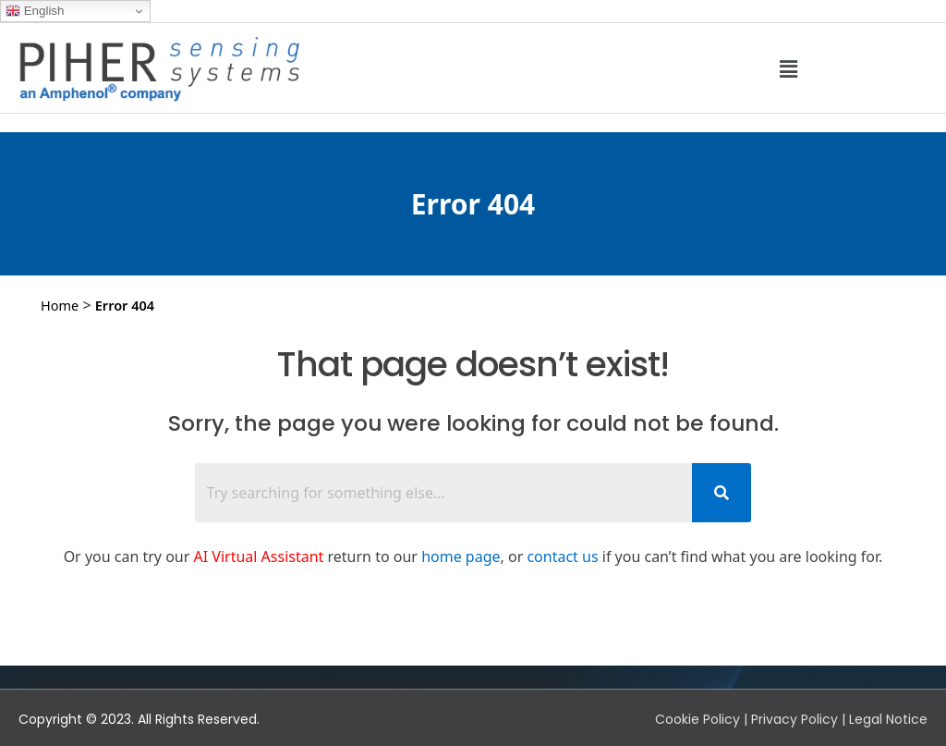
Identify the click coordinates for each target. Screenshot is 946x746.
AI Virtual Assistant (259, 556)
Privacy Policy (794, 719)
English (35, 11)
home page (460, 556)
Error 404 (124, 305)
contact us (562, 556)
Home (60, 305)
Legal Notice (888, 719)
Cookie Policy (697, 719)
